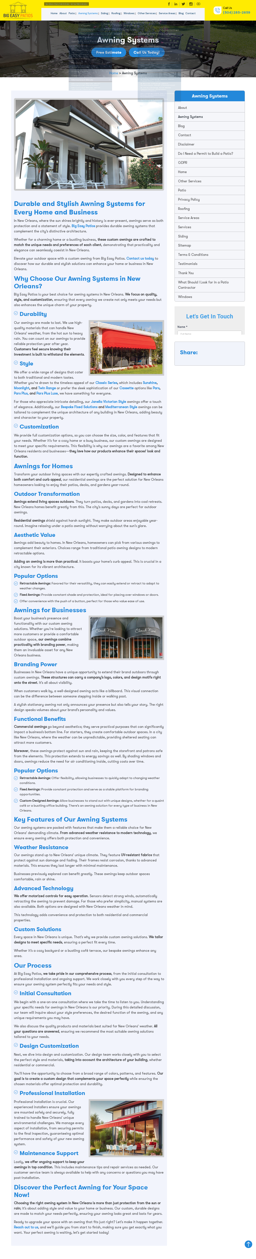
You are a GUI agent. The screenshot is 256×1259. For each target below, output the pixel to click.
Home (54, 13)
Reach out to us (26, 1227)
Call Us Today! (149, 52)
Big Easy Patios (83, 226)
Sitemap (184, 246)
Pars (155, 388)
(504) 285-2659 (236, 12)
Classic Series (106, 383)
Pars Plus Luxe (47, 393)
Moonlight (21, 388)
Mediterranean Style (121, 407)
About (63, 13)
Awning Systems (88, 13)
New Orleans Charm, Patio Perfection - (86, 4)
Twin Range (47, 388)
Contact (190, 13)
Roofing (115, 13)
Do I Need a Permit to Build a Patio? (206, 154)
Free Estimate (106, 52)
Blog (181, 13)
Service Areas (167, 13)
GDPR (183, 163)
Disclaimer (186, 144)
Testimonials (188, 265)
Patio (72, 13)
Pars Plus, (21, 393)
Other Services (147, 13)
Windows (129, 13)
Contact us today (140, 258)
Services (184, 228)
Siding (104, 13)
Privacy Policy (189, 200)
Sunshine (150, 383)
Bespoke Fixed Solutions (79, 407)
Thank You (186, 274)
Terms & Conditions (193, 256)
